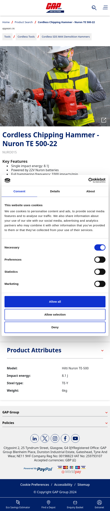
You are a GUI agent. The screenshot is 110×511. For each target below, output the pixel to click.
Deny (55, 327)
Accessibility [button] (63, 484)
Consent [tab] (19, 191)
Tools (7, 36)
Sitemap (84, 484)
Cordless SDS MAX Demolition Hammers (66, 36)
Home (6, 22)
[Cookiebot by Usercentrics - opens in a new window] (88, 180)
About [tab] (90, 191)
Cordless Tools (26, 36)
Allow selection (55, 314)
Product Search (24, 22)
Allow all (55, 301)
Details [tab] (55, 191)
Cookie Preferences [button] (34, 484)
